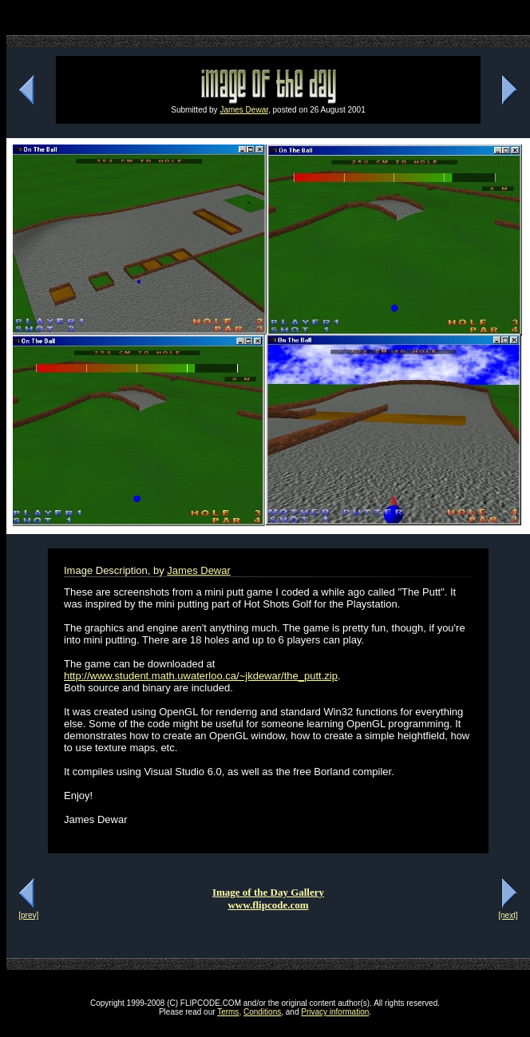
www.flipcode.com (267, 905)
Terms (228, 1011)
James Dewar (244, 109)
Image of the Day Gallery (268, 892)
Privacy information (335, 1011)
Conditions (262, 1011)
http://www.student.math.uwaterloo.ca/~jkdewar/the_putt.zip (201, 676)
